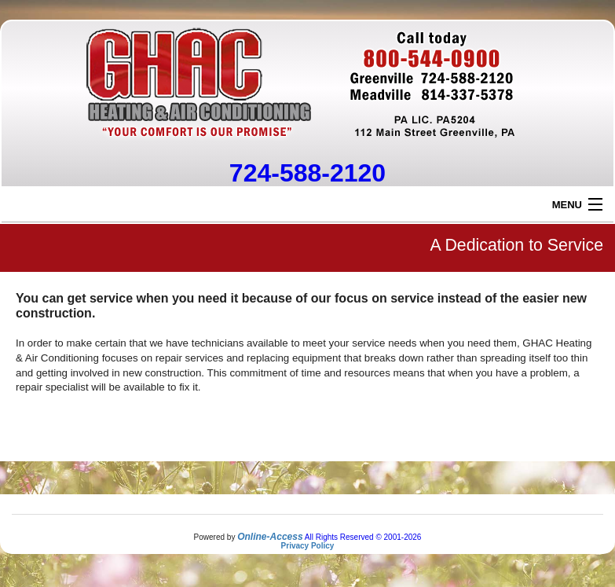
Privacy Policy (308, 545)
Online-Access (269, 536)
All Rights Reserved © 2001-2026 (363, 537)
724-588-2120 (307, 173)
